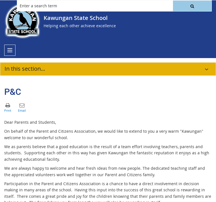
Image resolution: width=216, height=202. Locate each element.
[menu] (9, 50)
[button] (192, 6)
